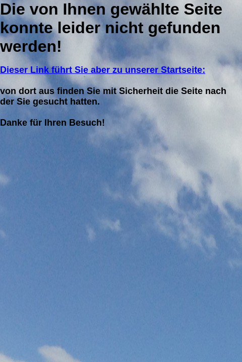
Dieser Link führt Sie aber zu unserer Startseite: (102, 70)
